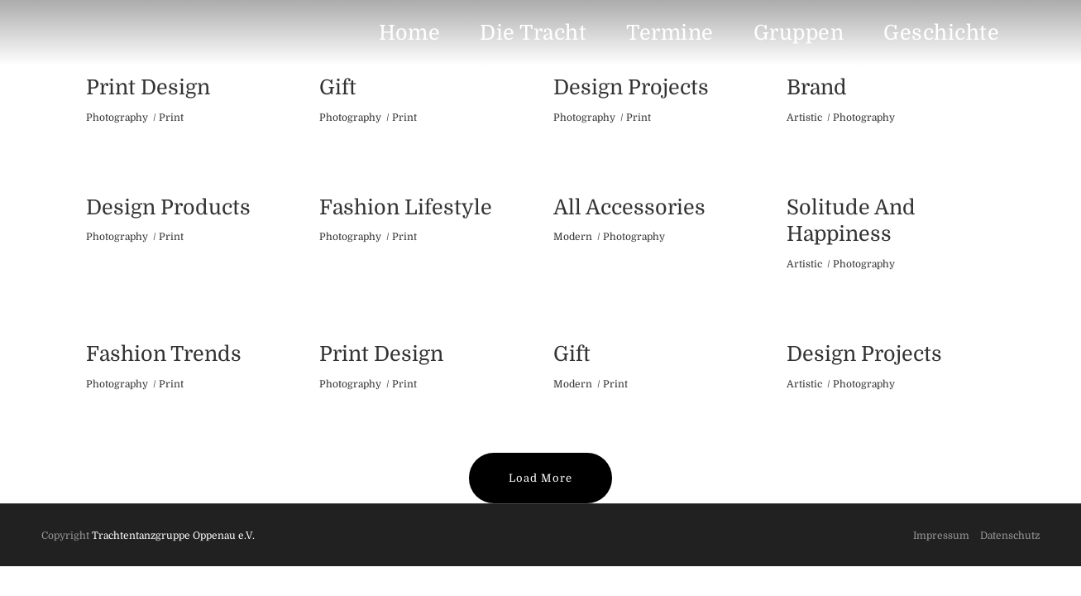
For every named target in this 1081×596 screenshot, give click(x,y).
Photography (117, 117)
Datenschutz (1010, 535)
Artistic (804, 117)
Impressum (941, 535)
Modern (572, 237)
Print (171, 117)
